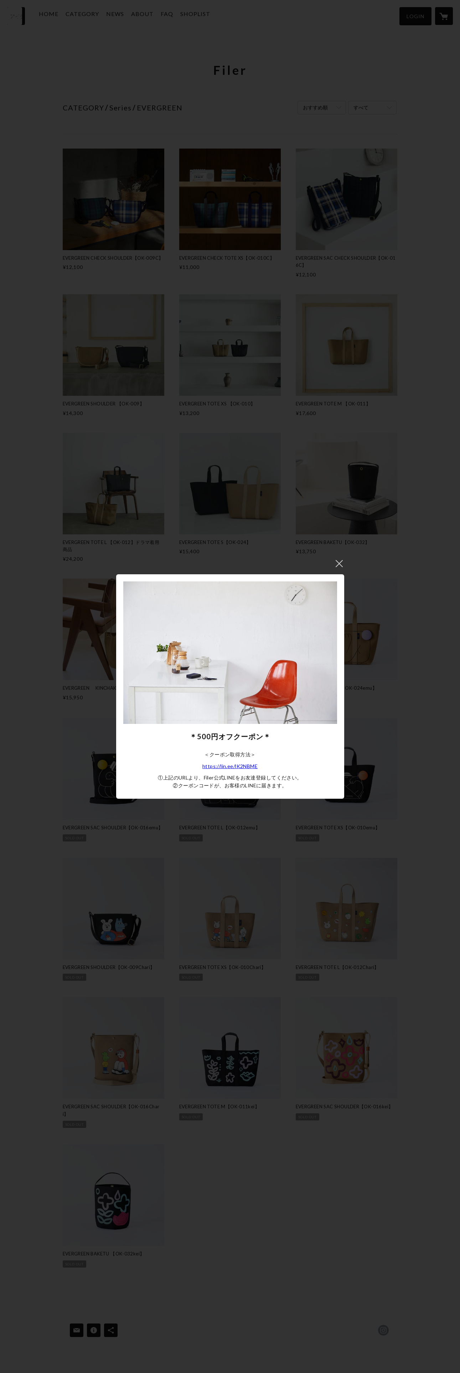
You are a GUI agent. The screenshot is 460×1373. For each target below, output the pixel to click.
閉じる (339, 563)
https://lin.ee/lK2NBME (230, 766)
